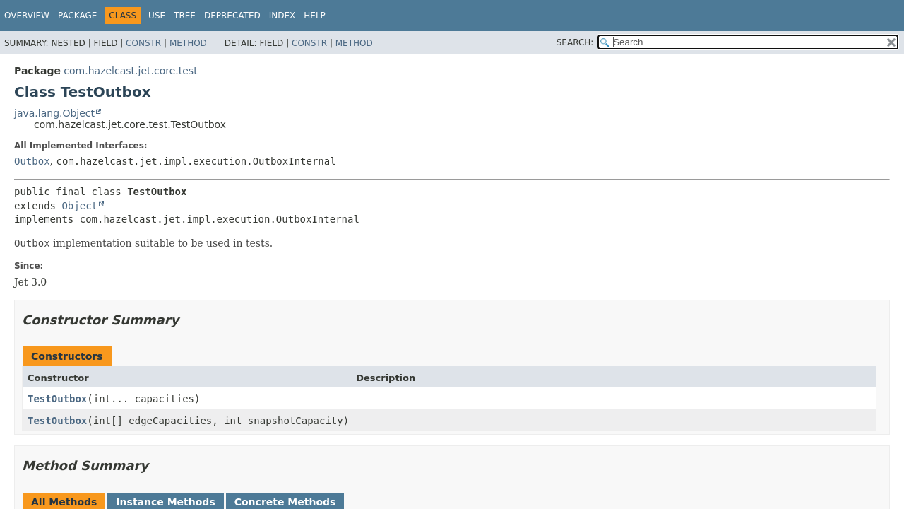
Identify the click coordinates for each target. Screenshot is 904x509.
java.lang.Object (54, 113)
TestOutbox (57, 398)
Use (156, 16)
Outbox (32, 161)
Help (315, 16)
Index (282, 16)
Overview (26, 16)
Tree (185, 16)
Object (79, 205)
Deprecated (232, 16)
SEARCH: (575, 42)
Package (77, 16)
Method (188, 43)
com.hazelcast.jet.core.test (130, 70)
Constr (143, 43)
